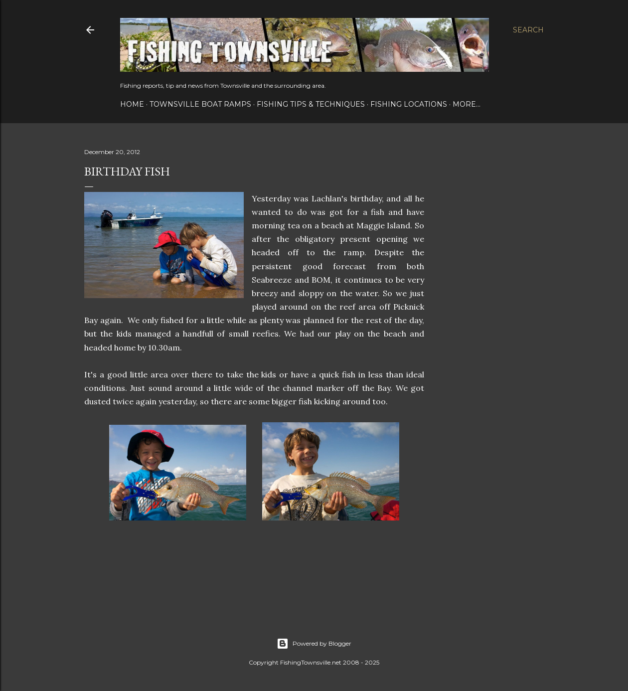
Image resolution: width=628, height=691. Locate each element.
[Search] (528, 30)
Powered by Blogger (314, 644)
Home (132, 104)
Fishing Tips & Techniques (311, 104)
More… (466, 104)
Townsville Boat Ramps (200, 104)
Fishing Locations (408, 104)
